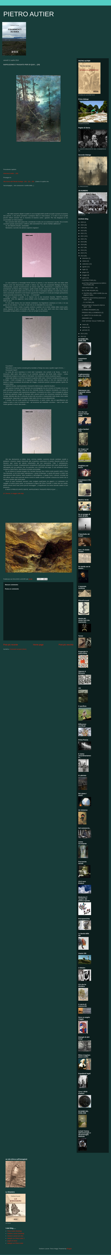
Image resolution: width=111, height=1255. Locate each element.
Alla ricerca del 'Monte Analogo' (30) (15, 181)
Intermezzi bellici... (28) (10, 173)
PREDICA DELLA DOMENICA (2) (92, 312)
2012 (82, 336)
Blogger (69, 1248)
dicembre (85, 258)
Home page (38, 645)
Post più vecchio (66, 645)
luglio (84, 269)
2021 (82, 236)
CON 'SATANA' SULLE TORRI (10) (93, 321)
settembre (85, 264)
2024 (82, 228)
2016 (82, 250)
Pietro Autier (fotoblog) (14, 1231)
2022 (82, 233)
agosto (84, 267)
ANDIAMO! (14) (87, 318)
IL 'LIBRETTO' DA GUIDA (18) (91, 315)
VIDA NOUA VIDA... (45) (90, 288)
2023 (82, 230)
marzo (84, 324)
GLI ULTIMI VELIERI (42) (90, 290)
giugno (84, 272)
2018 (82, 244)
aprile (84, 278)
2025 (82, 225)
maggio (84, 275)
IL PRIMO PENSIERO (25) (90, 310)
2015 (82, 253)
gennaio (85, 330)
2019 (82, 242)
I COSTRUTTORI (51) (89, 280)
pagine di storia (12, 1241)
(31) (29, 181)
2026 (82, 222)
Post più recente (10, 645)
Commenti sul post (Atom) (18, 649)
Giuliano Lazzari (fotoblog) (15, 1233)
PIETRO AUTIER (28, 14)
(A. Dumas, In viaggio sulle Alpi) (13, 493)
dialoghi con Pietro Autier (15, 1243)
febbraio (85, 327)
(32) (33, 181)
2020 (82, 239)
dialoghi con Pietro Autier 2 (15, 1238)
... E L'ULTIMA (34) (88, 302)
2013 (82, 333)
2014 (82, 256)
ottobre (84, 261)
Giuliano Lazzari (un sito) (15, 1236)
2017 (82, 247)
